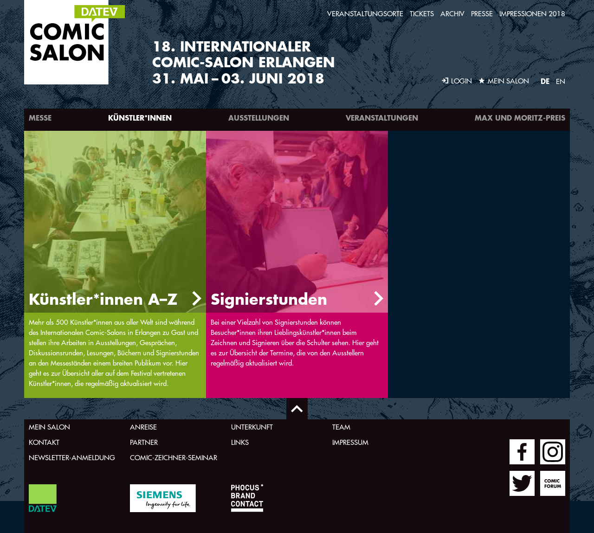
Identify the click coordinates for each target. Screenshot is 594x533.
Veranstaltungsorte (365, 13)
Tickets (422, 13)
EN (560, 81)
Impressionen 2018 (532, 13)
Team (341, 427)
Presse (482, 13)
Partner (144, 442)
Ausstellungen (258, 117)
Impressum (350, 442)
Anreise (143, 427)
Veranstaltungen (382, 117)
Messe (40, 117)
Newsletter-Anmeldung (72, 457)
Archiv (452, 13)
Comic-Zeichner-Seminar (173, 457)
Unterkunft (252, 427)
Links (240, 442)
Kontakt (44, 442)
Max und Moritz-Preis (520, 117)
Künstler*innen (140, 117)
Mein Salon (49, 427)
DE (545, 81)
